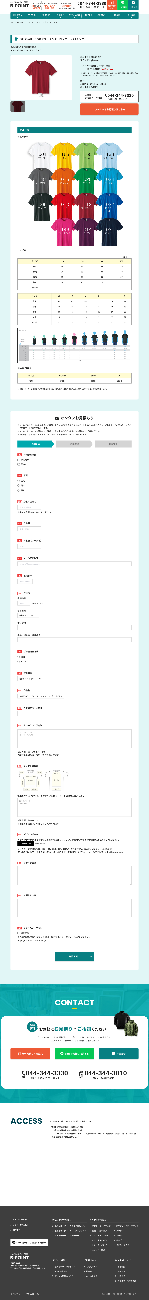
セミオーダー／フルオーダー (67, 1235)
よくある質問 (91, 1276)
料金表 (89, 1271)
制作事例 (16, 1229)
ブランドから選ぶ (20, 1224)
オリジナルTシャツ (100, 1235)
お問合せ (121, 1276)
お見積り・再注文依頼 (127, 1280)
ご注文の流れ (91, 1266)
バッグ (119, 1240)
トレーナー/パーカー (100, 1244)
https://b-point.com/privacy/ (31, 940)
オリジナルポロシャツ (101, 1240)
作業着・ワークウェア (101, 1225)
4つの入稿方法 (61, 1271)
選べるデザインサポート (65, 1266)
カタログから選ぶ (20, 1219)
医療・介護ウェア (99, 1230)
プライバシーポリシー (34, 1294)
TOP (12, 22)
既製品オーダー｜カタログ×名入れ (70, 1225)
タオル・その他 (122, 1244)
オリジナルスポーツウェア (127, 1225)
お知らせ (121, 1271)
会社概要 (121, 1266)
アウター (120, 1230)
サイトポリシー (16, 1294)
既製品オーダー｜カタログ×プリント (70, 1230)
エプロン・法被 (98, 1249)
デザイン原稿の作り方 (64, 1276)
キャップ (120, 1235)
